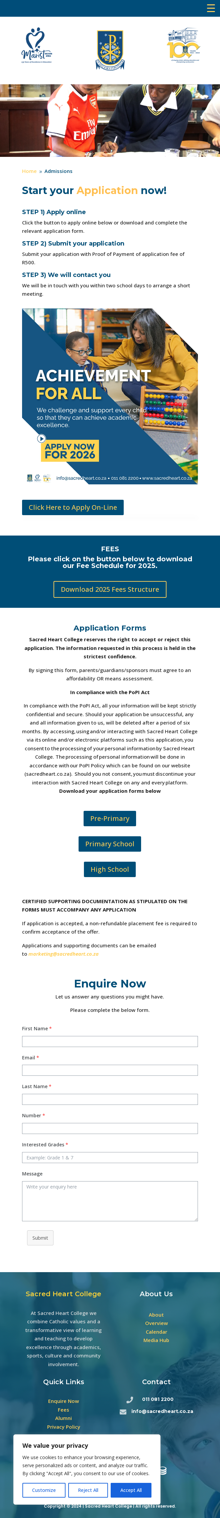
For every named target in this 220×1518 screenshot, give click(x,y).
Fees (63, 1409)
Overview (156, 1323)
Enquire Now (63, 1401)
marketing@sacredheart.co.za (63, 953)
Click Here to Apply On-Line (73, 507)
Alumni (63, 1418)
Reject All (88, 1490)
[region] (86, 1469)
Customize (44, 1490)
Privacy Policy (63, 1426)
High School (110, 869)
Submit (40, 1237)
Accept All (131, 1490)
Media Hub (156, 1340)
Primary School (109, 843)
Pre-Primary (109, 818)
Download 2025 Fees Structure (110, 589)
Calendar (156, 1331)
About (156, 1314)
